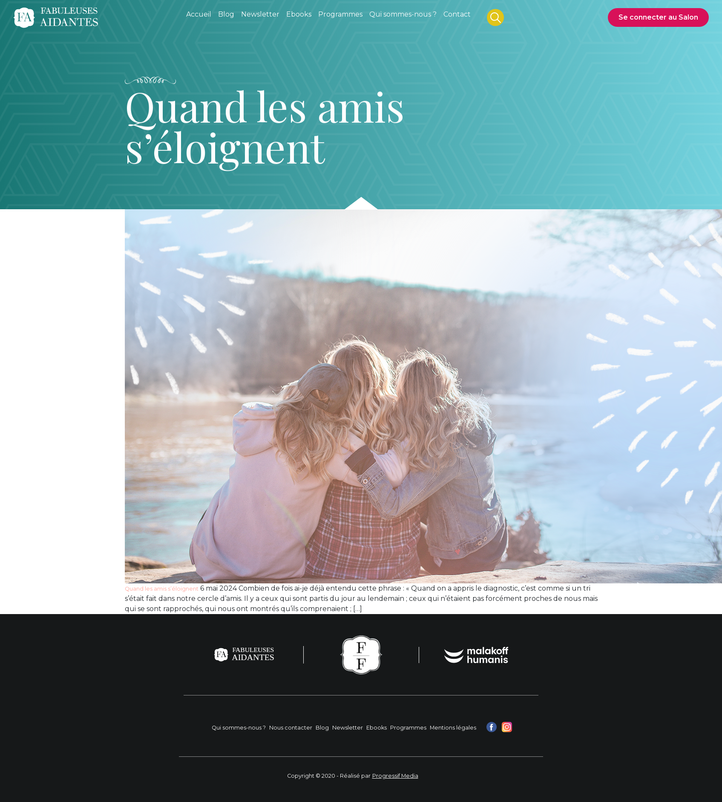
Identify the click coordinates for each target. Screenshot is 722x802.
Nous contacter (290, 727)
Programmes (408, 727)
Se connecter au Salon (658, 17)
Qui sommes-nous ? (239, 727)
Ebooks (376, 727)
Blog (322, 727)
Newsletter (347, 727)
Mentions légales (453, 727)
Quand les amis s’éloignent (161, 589)
